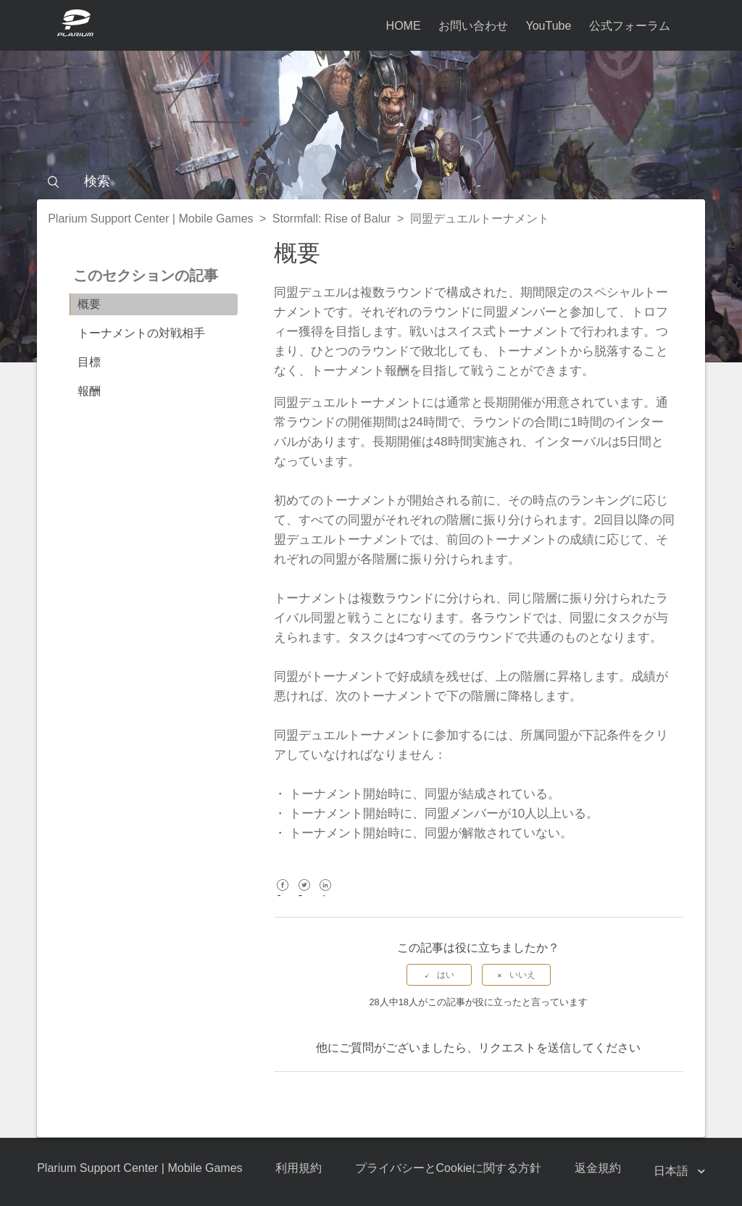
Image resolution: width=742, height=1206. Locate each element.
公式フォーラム (629, 26)
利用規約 (298, 1168)
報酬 (89, 391)
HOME (403, 26)
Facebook (283, 895)
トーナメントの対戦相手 (141, 333)
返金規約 (598, 1168)
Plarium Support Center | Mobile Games (150, 218)
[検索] (371, 181)
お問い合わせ (473, 26)
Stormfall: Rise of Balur (331, 218)
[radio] (439, 975)
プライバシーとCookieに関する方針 (448, 1168)
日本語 (672, 1171)
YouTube (548, 26)
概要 (89, 304)
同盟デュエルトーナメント (479, 218)
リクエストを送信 (524, 1047)
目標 (89, 362)
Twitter (304, 895)
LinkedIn (326, 895)
